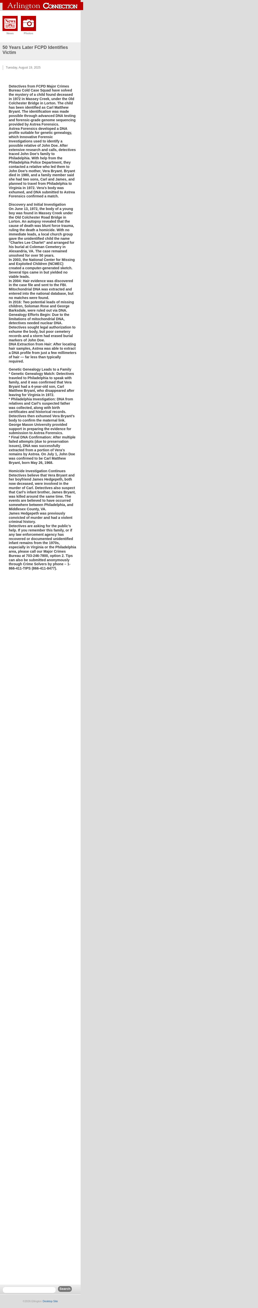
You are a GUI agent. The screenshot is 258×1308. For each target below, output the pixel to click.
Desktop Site (50, 1301)
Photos (28, 33)
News (10, 33)
